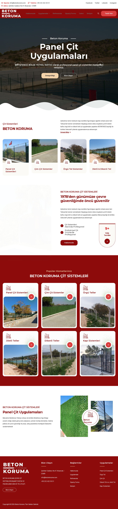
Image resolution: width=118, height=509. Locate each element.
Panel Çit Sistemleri (17, 293)
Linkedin (105, 3)
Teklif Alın (109, 13)
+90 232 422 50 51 (43, 3)
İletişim (89, 13)
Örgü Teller (89, 293)
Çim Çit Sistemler (54, 293)
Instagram (113, 3)
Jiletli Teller (12, 341)
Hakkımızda (30, 13)
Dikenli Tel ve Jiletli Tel (107, 483)
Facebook (89, 3)
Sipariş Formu (70, 13)
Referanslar (57, 13)
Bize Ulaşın (68, 75)
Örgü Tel (102, 475)
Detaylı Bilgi (50, 75)
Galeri (81, 13)
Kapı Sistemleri (91, 341)
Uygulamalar (44, 13)
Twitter (97, 3)
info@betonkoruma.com (18, 3)
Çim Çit (102, 479)
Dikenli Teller (52, 341)
